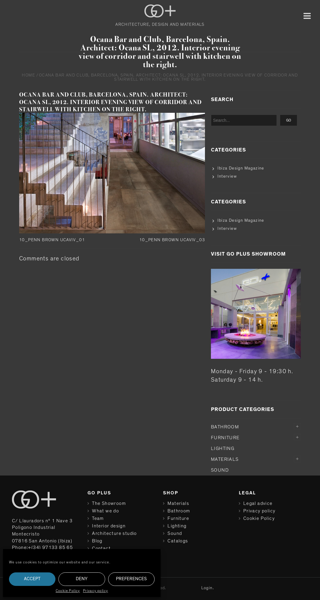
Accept (32, 579)
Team (98, 518)
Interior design (109, 526)
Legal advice (258, 503)
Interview (227, 176)
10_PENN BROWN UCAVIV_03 (172, 240)
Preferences (131, 579)
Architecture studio (114, 533)
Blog (97, 540)
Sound (220, 470)
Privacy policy (95, 590)
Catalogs (177, 540)
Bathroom (225, 426)
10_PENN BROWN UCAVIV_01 (52, 240)
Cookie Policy (68, 590)
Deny (81, 579)
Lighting (222, 448)
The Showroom (109, 503)
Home (28, 75)
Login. (207, 588)
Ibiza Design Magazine (241, 168)
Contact (101, 548)
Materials (225, 459)
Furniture (225, 437)
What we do (105, 510)
